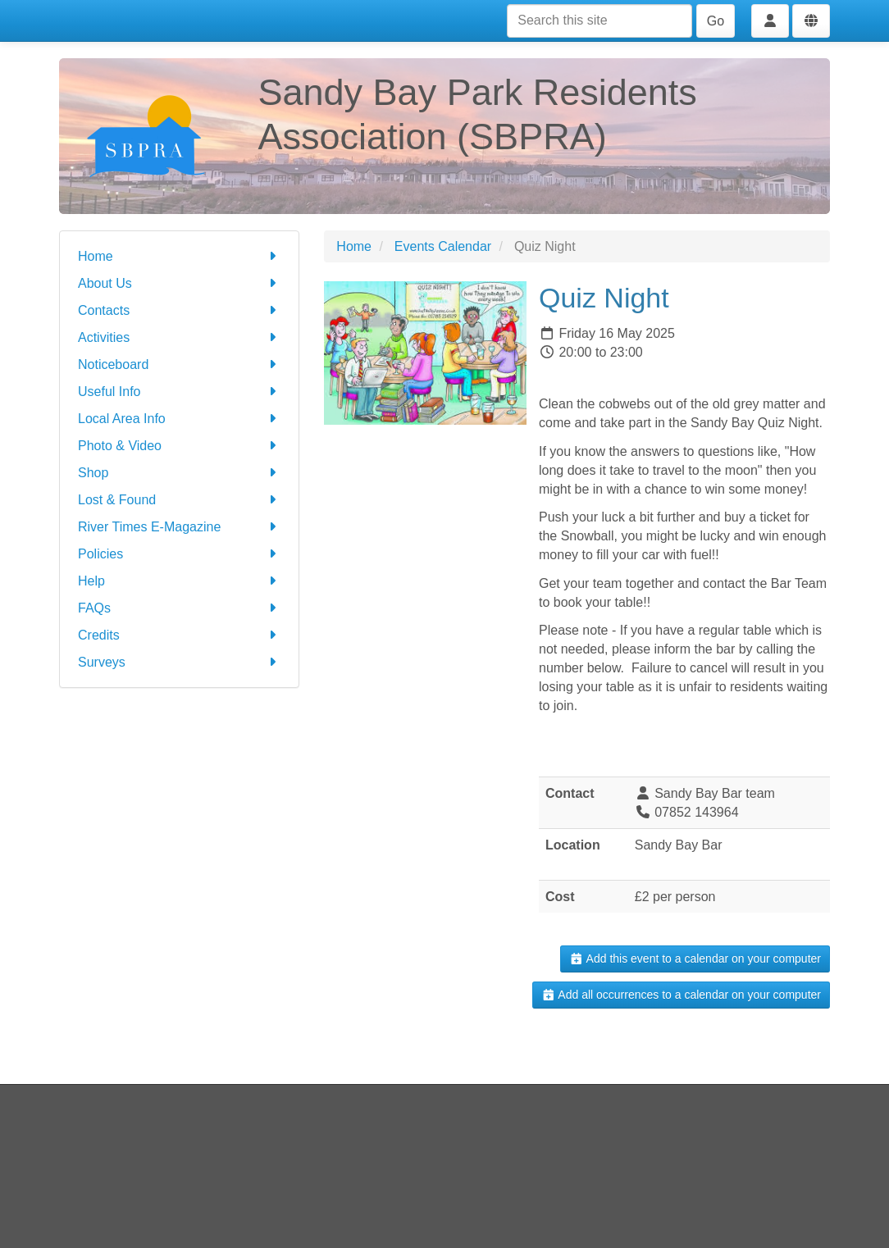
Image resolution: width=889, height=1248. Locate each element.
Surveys (179, 662)
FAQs (179, 608)
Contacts (179, 310)
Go (715, 21)
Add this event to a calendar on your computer (695, 958)
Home (179, 256)
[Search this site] (599, 21)
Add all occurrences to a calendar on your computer (681, 994)
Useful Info (179, 391)
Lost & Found (179, 499)
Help (179, 581)
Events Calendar (442, 246)
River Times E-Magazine (179, 526)
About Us (179, 283)
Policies (179, 553)
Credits (179, 635)
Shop (179, 472)
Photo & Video (179, 445)
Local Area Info (179, 418)
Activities (179, 337)
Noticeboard (179, 364)
